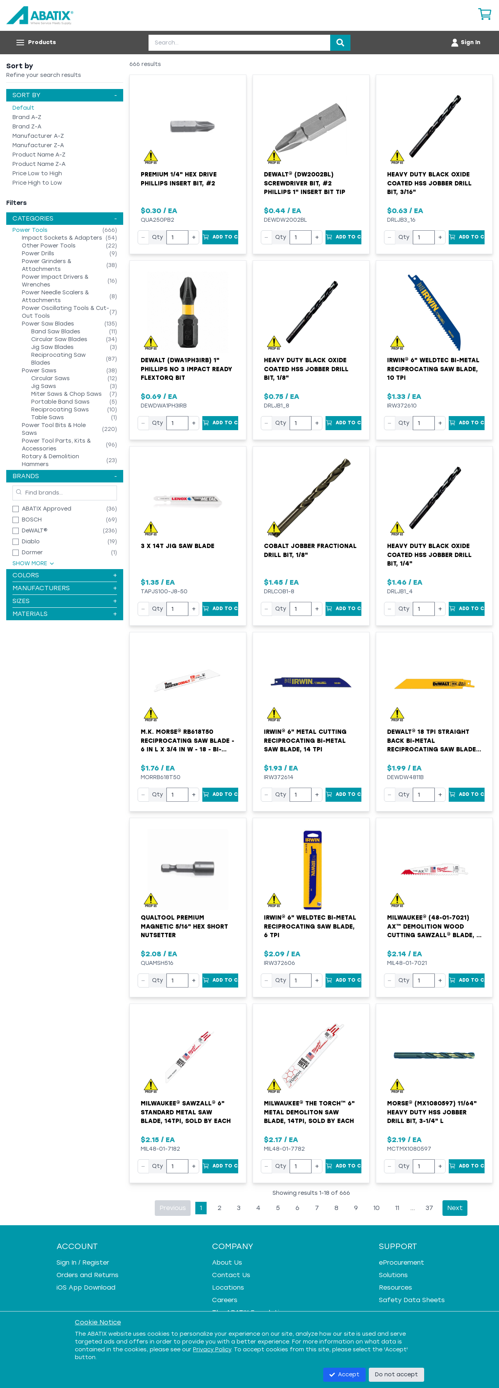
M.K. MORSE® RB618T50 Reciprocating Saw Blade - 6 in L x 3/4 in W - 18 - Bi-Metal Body (187, 741)
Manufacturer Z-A (38, 145)
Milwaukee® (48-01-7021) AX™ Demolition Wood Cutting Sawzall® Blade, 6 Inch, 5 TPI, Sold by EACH (433, 927)
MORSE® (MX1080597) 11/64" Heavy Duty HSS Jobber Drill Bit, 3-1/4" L (432, 1112)
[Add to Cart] (220, 237)
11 (397, 1208)
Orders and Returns (88, 1275)
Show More (33, 563)
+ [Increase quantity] (194, 237)
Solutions (393, 1275)
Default (23, 108)
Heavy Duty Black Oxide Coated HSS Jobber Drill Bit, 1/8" (306, 369)
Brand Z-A (26, 126)
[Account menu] (465, 42)
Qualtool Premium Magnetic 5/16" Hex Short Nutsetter (184, 926)
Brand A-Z (26, 117)
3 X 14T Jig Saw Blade (177, 546)
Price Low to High (37, 173)
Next (455, 1208)
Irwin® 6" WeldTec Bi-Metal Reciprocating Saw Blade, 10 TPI (433, 369)
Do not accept (396, 1374)
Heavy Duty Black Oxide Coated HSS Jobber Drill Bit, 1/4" (429, 555)
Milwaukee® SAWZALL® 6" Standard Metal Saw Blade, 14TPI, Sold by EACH (186, 1112)
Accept (344, 1374)
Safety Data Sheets (412, 1300)
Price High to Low (37, 183)
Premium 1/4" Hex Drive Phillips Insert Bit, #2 (179, 179)
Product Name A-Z (38, 154)
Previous (172, 1208)
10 (376, 1208)
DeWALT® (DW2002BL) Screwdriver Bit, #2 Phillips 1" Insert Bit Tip (304, 183)
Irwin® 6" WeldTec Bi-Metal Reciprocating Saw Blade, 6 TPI (310, 926)
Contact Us (231, 1275)
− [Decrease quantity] (143, 237)
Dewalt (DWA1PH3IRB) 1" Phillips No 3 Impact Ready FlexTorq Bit (186, 369)
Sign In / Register (83, 1262)
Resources (395, 1287)
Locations (228, 1287)
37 (429, 1208)
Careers (224, 1300)
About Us (227, 1262)
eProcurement (401, 1262)
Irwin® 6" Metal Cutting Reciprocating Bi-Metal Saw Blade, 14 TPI (305, 740)
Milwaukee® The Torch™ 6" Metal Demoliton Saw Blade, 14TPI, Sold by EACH (309, 1112)
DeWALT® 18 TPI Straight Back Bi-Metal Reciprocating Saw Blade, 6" (432, 741)
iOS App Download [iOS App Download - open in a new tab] (86, 1287)
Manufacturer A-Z (38, 136)
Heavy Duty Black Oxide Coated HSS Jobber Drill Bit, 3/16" (429, 183)
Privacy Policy (212, 1349)
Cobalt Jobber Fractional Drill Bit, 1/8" (310, 551)
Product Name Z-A (38, 164)
